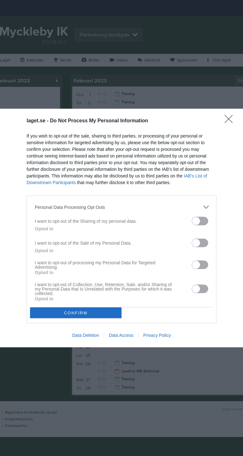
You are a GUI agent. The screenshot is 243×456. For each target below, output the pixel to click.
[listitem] (121, 207)
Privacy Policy (157, 335)
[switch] (200, 221)
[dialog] (121, 228)
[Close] (231, 121)
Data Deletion (85, 335)
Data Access (121, 335)
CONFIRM (76, 312)
